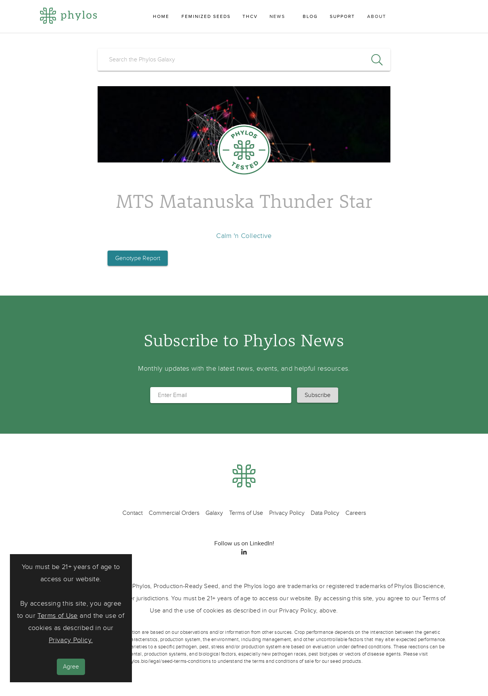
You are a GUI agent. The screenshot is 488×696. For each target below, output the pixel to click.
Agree (71, 666)
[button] (317, 395)
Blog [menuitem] (310, 16)
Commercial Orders (174, 513)
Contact (132, 513)
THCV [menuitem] (250, 16)
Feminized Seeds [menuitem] (206, 16)
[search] (244, 59)
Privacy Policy (287, 513)
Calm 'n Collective (243, 236)
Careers (355, 513)
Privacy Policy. (71, 640)
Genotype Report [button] (137, 258)
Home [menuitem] (161, 16)
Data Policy (325, 513)
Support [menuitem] (342, 16)
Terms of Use (57, 616)
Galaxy (214, 513)
